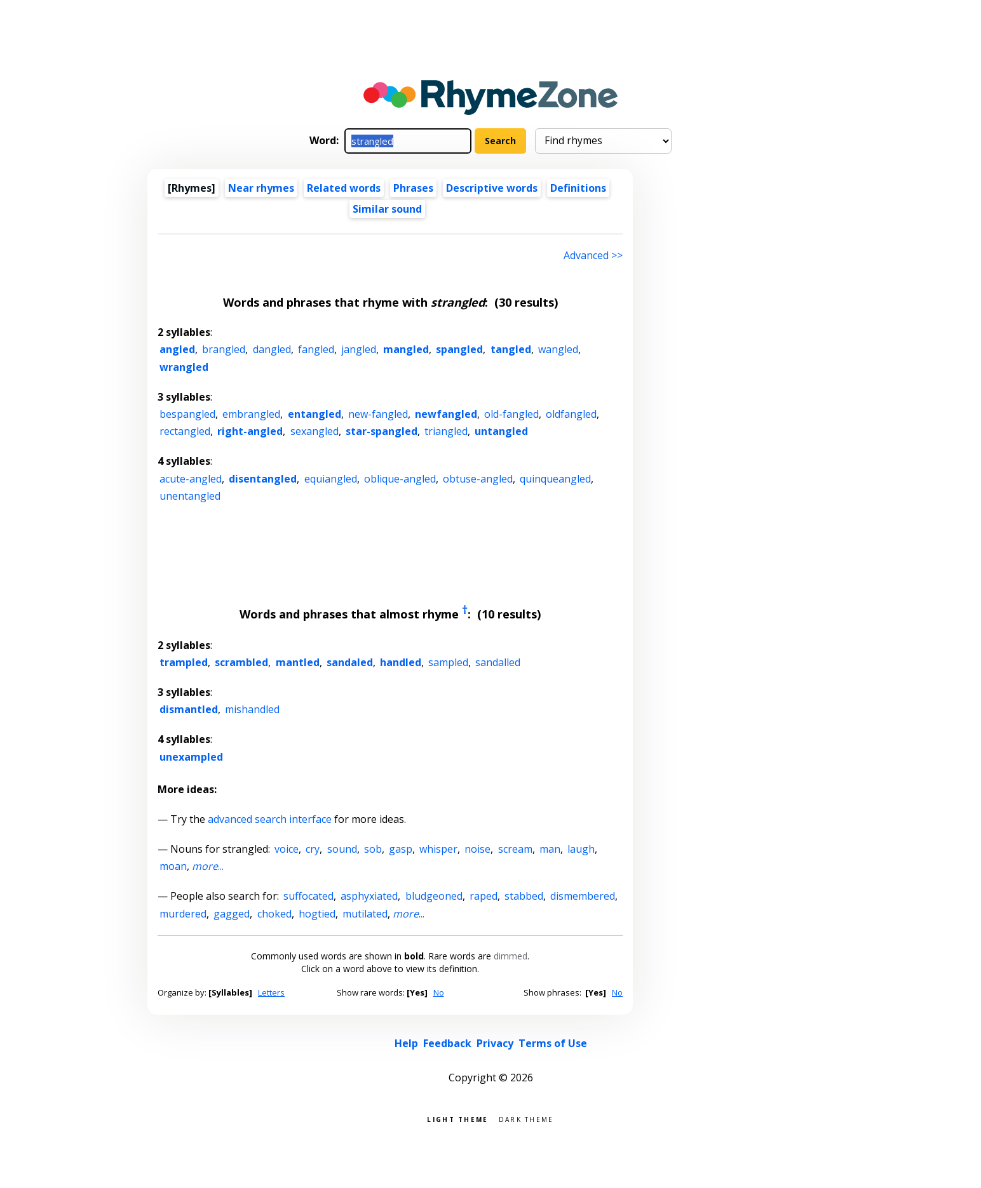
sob (373, 849)
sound (342, 849)
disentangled (263, 479)
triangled (446, 431)
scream (515, 849)
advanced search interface (270, 819)
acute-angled (190, 479)
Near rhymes (261, 188)
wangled (558, 349)
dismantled (188, 709)
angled (177, 349)
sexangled (314, 431)
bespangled (187, 414)
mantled (298, 662)
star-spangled (381, 431)
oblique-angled (400, 479)
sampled (448, 662)
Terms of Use (552, 1043)
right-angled (250, 431)
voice (286, 849)
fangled (316, 349)
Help (406, 1043)
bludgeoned (434, 896)
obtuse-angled (478, 479)
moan (173, 866)
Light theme (457, 1118)
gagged (231, 914)
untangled (501, 431)
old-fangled (511, 414)
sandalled (497, 662)
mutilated (365, 914)
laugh (581, 849)
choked (274, 914)
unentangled (189, 496)
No (438, 992)
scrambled (241, 662)
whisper (438, 849)
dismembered (582, 896)
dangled (272, 349)
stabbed (523, 896)
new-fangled (378, 414)
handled (400, 662)
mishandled (252, 709)
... (208, 866)
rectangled (184, 431)
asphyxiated (369, 896)
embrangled (251, 414)
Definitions (578, 188)
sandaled (350, 662)
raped (483, 896)
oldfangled (571, 414)
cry (313, 849)
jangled (358, 349)
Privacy (495, 1043)
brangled (223, 349)
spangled (459, 349)
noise (477, 849)
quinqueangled (555, 479)
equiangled (330, 479)
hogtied (317, 914)
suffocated (308, 896)
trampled (183, 662)
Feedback (447, 1043)
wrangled (183, 367)
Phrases (413, 188)
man (549, 849)
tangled (510, 349)
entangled (314, 414)
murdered (182, 914)
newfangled (446, 414)
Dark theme (526, 1118)
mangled (406, 349)
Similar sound (387, 209)
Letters (271, 992)
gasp (400, 849)
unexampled (191, 757)
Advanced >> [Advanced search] (593, 255)
